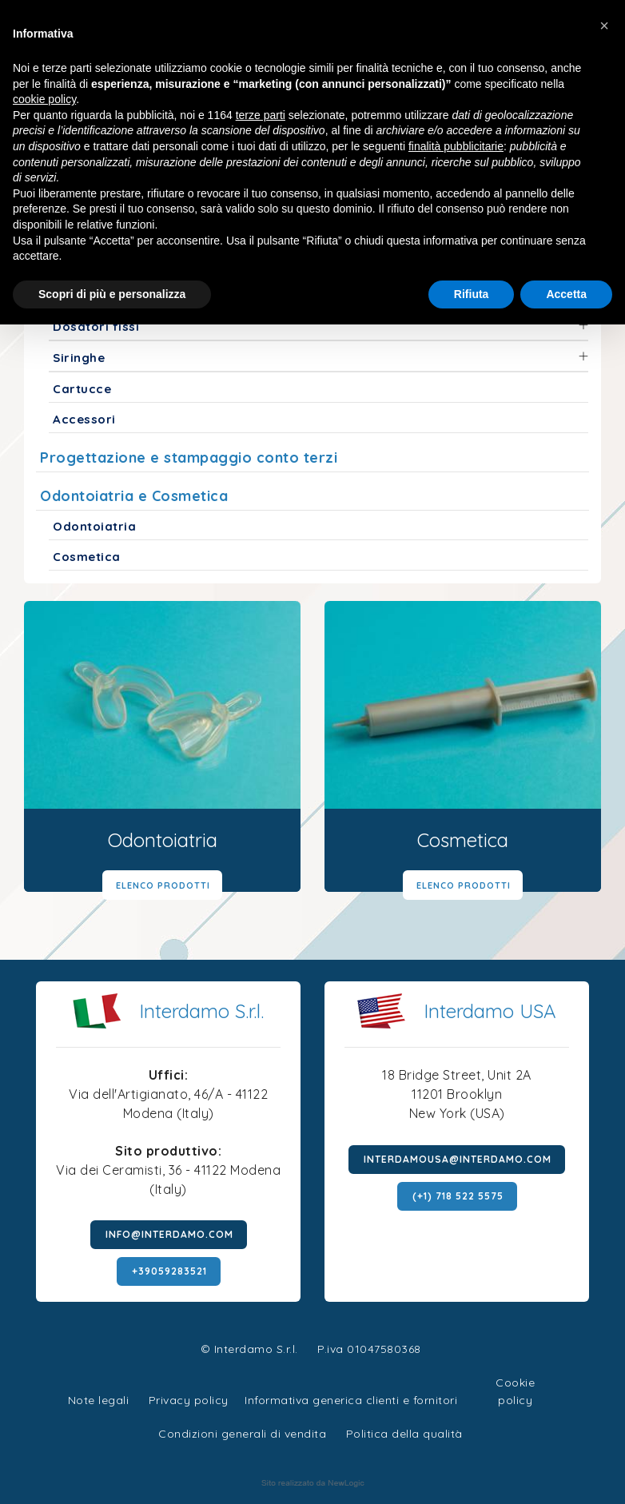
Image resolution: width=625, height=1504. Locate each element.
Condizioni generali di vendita (242, 1433)
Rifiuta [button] (471, 294)
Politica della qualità (404, 1433)
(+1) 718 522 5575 (458, 1196)
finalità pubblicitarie (456, 146)
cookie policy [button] (44, 99)
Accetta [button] (566, 294)
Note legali (98, 1400)
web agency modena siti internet (312, 1483)
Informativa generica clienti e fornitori (351, 1400)
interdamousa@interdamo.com (457, 1159)
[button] (604, 25)
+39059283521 (169, 1271)
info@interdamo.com (169, 1234)
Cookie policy (515, 1380)
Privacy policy (189, 1398)
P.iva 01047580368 (369, 1349)
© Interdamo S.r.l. (249, 1349)
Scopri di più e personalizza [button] (111, 294)
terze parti (260, 115)
